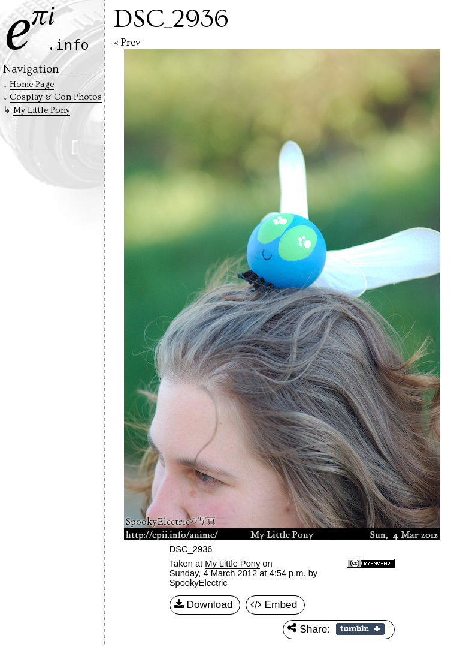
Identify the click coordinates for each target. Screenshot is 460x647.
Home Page (32, 84)
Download (203, 605)
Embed (274, 605)
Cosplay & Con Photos (56, 97)
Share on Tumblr (360, 629)
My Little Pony (232, 563)
